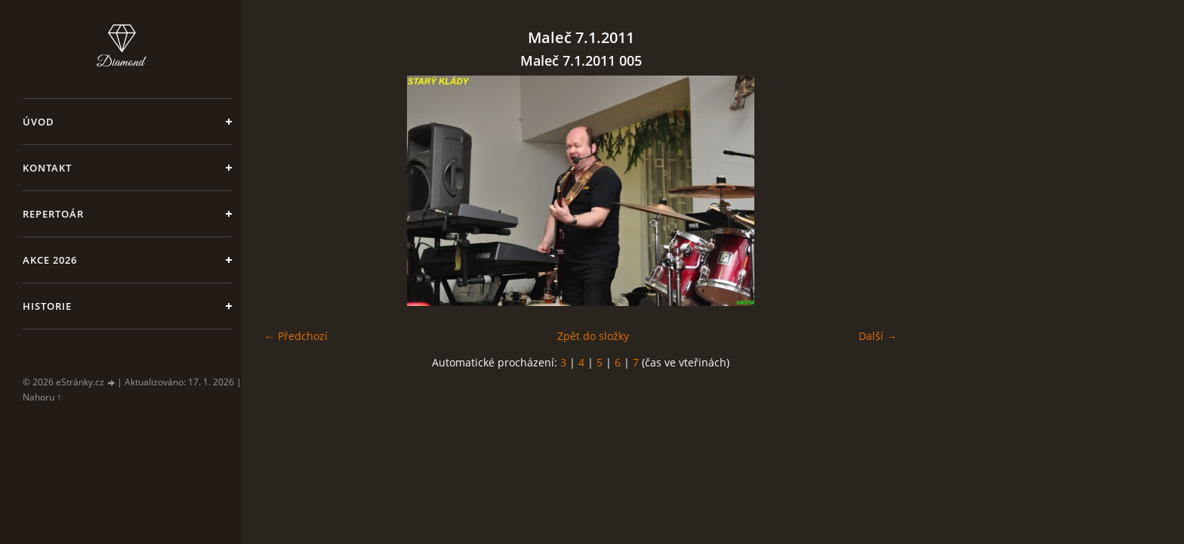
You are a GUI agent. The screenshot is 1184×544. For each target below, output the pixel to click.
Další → (878, 336)
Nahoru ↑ (42, 397)
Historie (47, 306)
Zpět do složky (593, 336)
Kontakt (47, 168)
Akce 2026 (50, 260)
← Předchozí (296, 336)
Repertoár (53, 214)
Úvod (38, 121)
